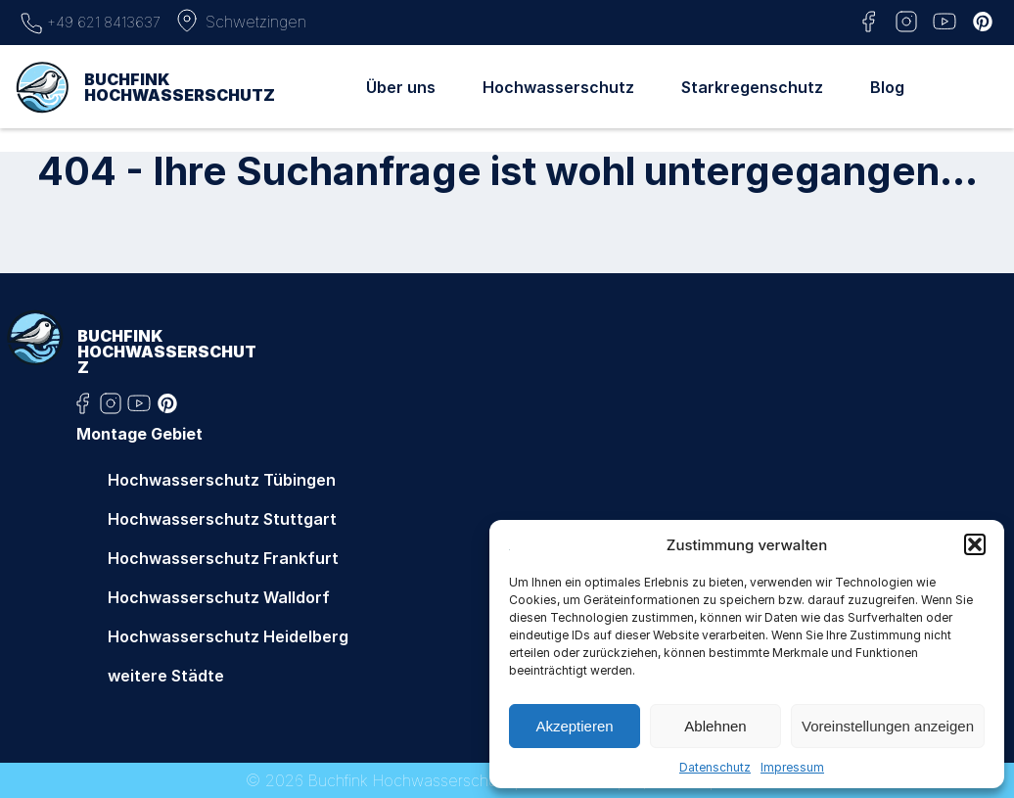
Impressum (792, 767)
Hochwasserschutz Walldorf (219, 597)
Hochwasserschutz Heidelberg (228, 636)
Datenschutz (715, 767)
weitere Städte (166, 675)
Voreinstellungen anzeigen (888, 726)
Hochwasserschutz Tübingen (222, 480)
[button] (975, 544)
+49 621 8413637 (90, 20)
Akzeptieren (574, 726)
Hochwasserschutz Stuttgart (222, 519)
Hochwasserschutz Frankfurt (223, 558)
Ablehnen (715, 726)
